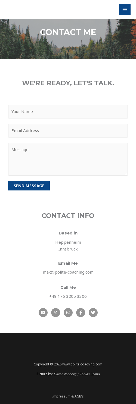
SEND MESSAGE (29, 185)
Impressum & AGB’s (68, 396)
